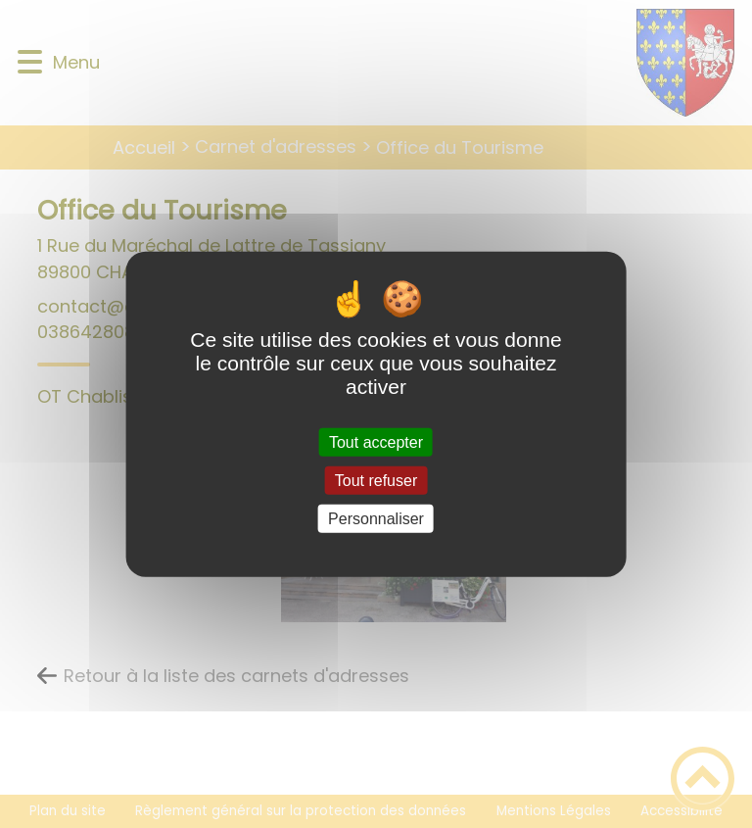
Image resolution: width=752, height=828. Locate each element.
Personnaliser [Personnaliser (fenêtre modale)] (376, 519)
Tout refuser (376, 479)
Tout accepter (376, 441)
